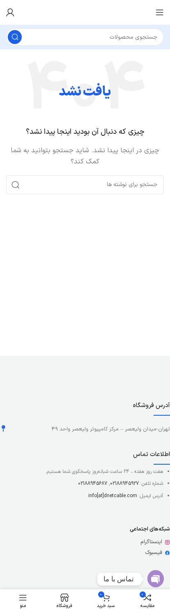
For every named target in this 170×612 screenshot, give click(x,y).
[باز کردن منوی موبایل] (160, 12)
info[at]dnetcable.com (112, 496)
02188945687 (92, 483)
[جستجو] (85, 37)
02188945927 (124, 483)
